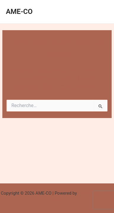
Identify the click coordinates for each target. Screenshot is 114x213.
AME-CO (19, 11)
